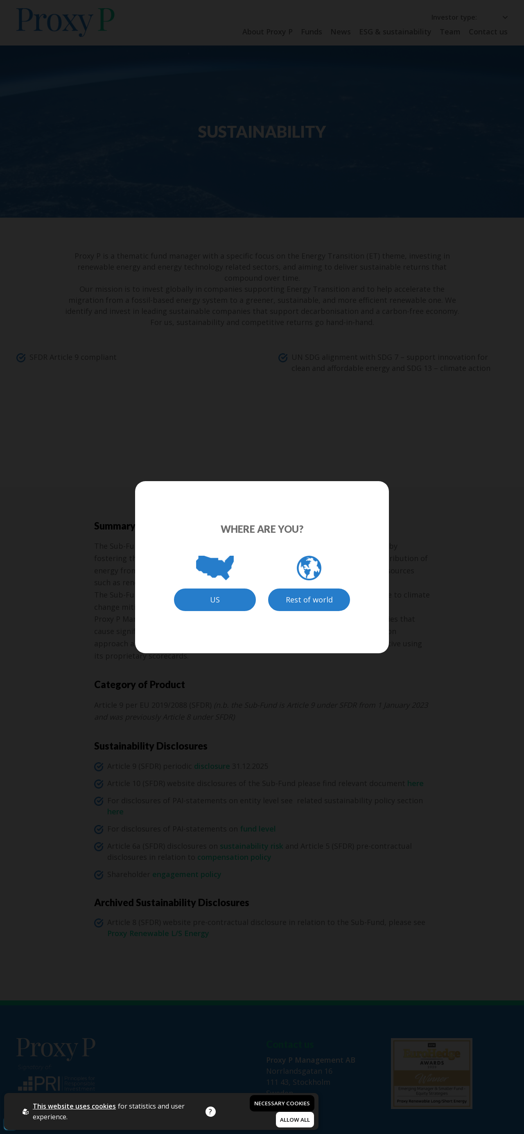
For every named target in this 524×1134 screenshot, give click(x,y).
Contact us (488, 31)
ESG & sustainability (395, 31)
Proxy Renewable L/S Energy (158, 933)
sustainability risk (251, 846)
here (415, 783)
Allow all (295, 1119)
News (340, 31)
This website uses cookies (74, 1106)
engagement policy (186, 874)
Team (450, 31)
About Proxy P (267, 31)
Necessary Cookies (282, 1103)
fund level (258, 829)
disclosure (211, 766)
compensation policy (234, 857)
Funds (311, 31)
